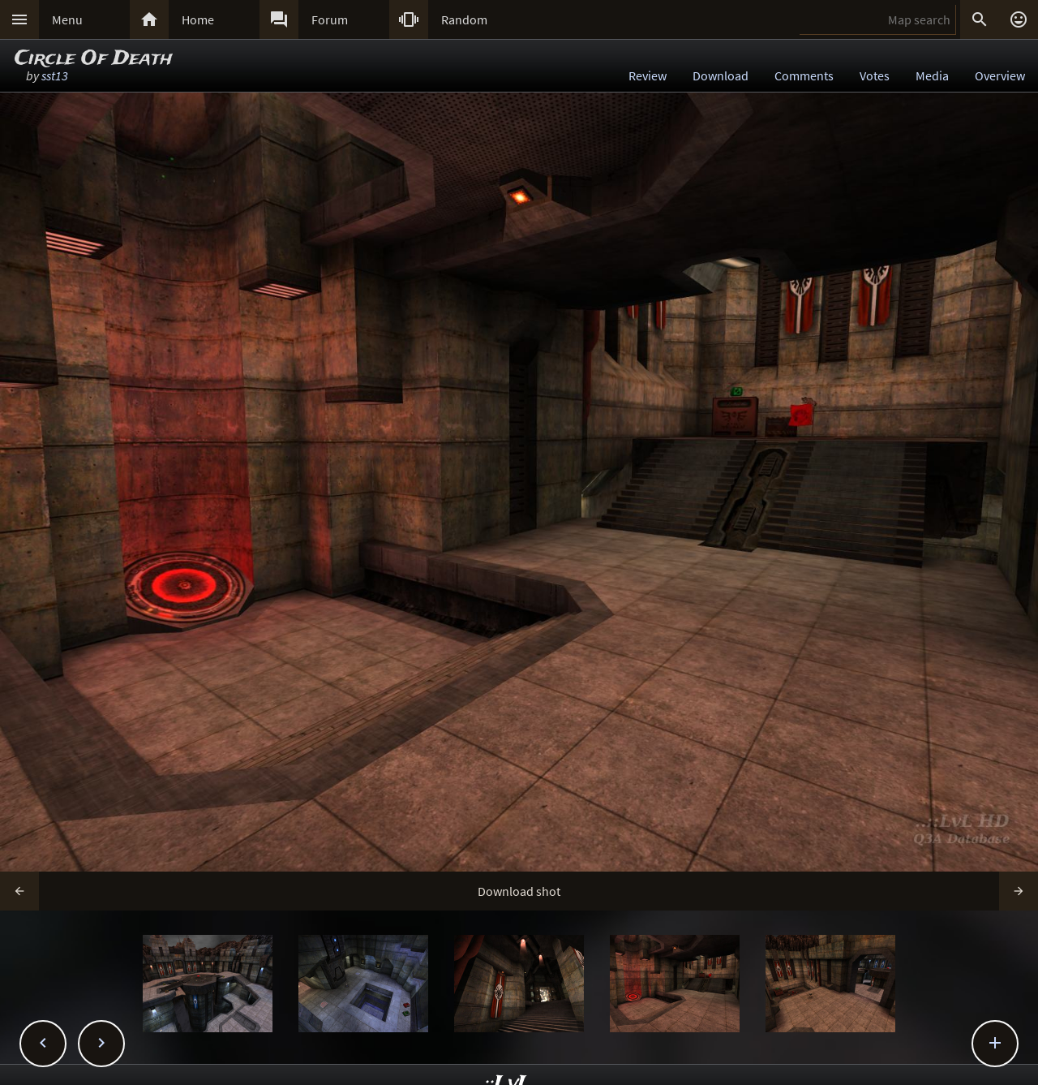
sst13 (54, 75)
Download (720, 75)
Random (464, 19)
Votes (875, 75)
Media (932, 75)
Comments (804, 75)
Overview (1000, 75)
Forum (329, 19)
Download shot (519, 891)
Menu (67, 19)
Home (198, 19)
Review (647, 75)
